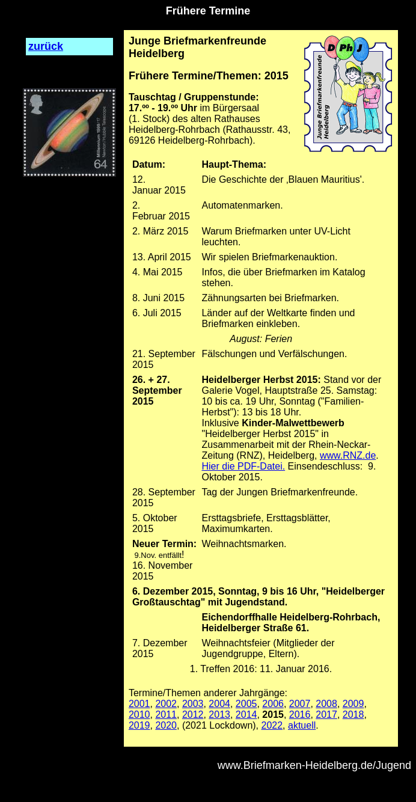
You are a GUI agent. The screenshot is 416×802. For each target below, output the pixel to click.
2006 (273, 704)
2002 (166, 704)
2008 (326, 704)
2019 (139, 725)
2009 (353, 704)
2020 (166, 725)
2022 (272, 725)
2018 (353, 714)
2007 (300, 704)
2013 (219, 714)
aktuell (302, 725)
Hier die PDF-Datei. (243, 466)
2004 (219, 704)
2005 (246, 704)
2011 (166, 714)
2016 (300, 714)
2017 (326, 714)
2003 (193, 704)
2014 (246, 714)
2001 (139, 704)
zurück (45, 46)
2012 (193, 714)
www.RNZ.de (348, 455)
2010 (139, 714)
